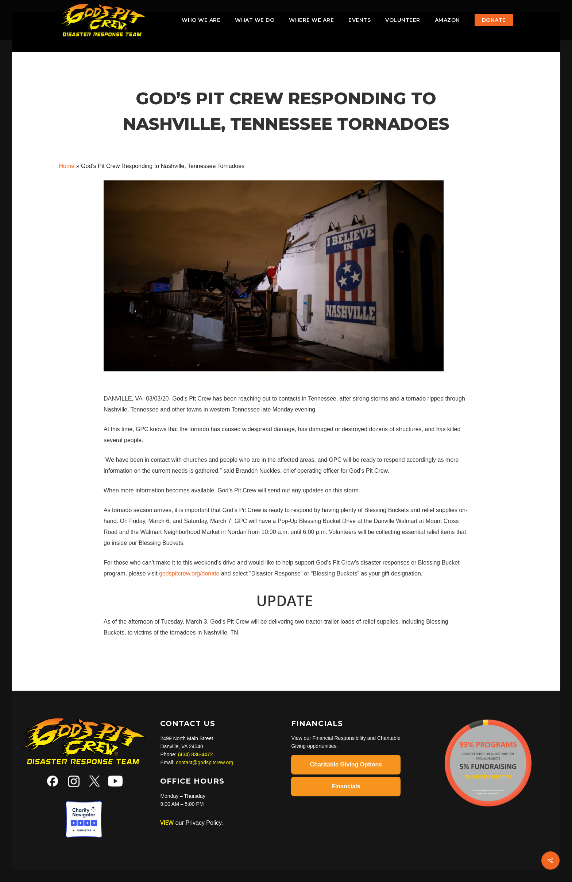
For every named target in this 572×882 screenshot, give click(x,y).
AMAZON (447, 20)
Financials (346, 786)
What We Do (254, 20)
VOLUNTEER (402, 20)
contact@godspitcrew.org (204, 762)
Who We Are (201, 20)
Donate (494, 20)
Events (359, 20)
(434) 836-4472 (195, 754)
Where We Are (311, 20)
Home (67, 166)
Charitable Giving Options (346, 764)
